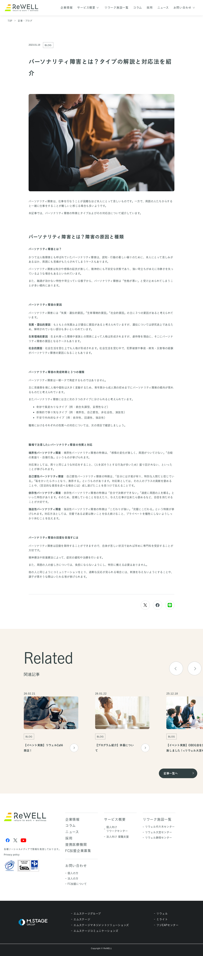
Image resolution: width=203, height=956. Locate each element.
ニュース (163, 7)
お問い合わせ (182, 7)
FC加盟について (77, 883)
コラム (137, 7)
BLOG (48, 45)
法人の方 (73, 878)
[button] (194, 670)
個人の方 (73, 873)
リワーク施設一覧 (116, 7)
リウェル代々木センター (160, 826)
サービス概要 (86, 7)
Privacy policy (12, 854)
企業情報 (66, 7)
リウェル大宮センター (158, 832)
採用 (150, 7)
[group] (51, 724)
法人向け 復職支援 (117, 836)
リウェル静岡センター (158, 837)
